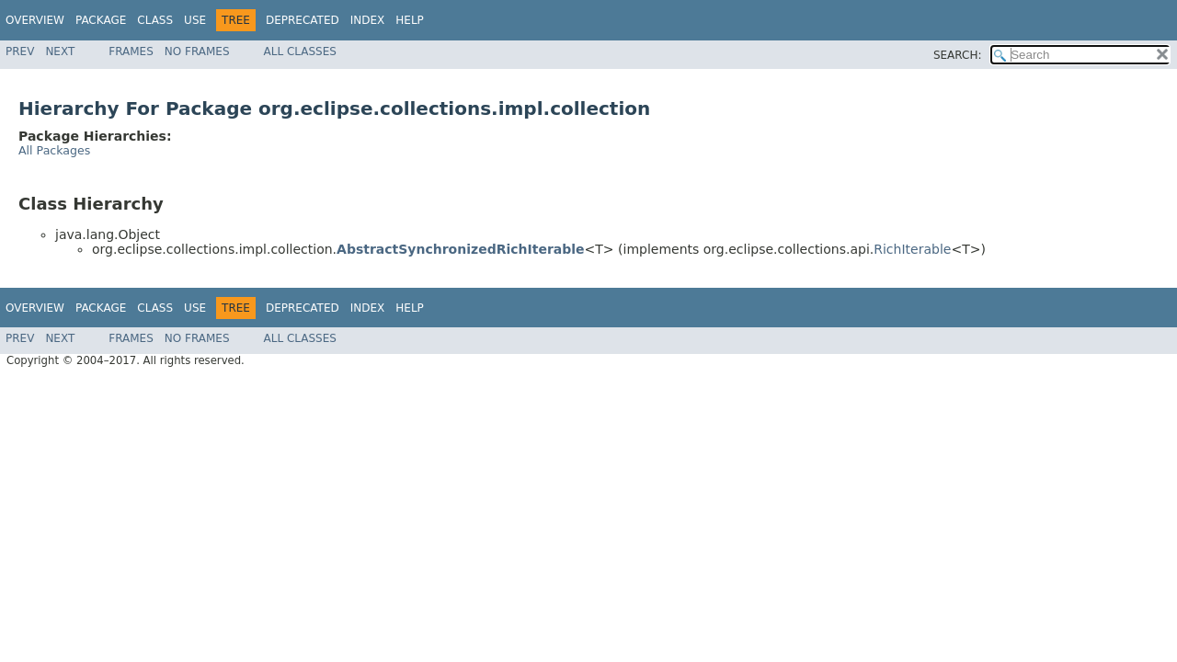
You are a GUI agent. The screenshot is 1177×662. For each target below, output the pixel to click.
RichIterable (912, 249)
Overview (35, 20)
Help (409, 20)
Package (100, 20)
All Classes (300, 51)
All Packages (54, 150)
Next (59, 51)
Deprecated (302, 20)
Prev (20, 51)
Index (367, 20)
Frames (131, 51)
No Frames (197, 51)
